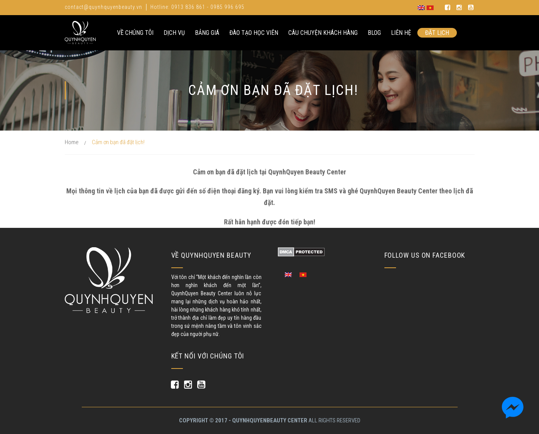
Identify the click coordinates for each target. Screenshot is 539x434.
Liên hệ (401, 32)
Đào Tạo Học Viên (253, 32)
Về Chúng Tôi (135, 32)
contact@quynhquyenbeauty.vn (103, 7)
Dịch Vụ (174, 32)
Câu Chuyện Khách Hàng (323, 32)
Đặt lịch (437, 32)
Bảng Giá (207, 32)
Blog (374, 32)
